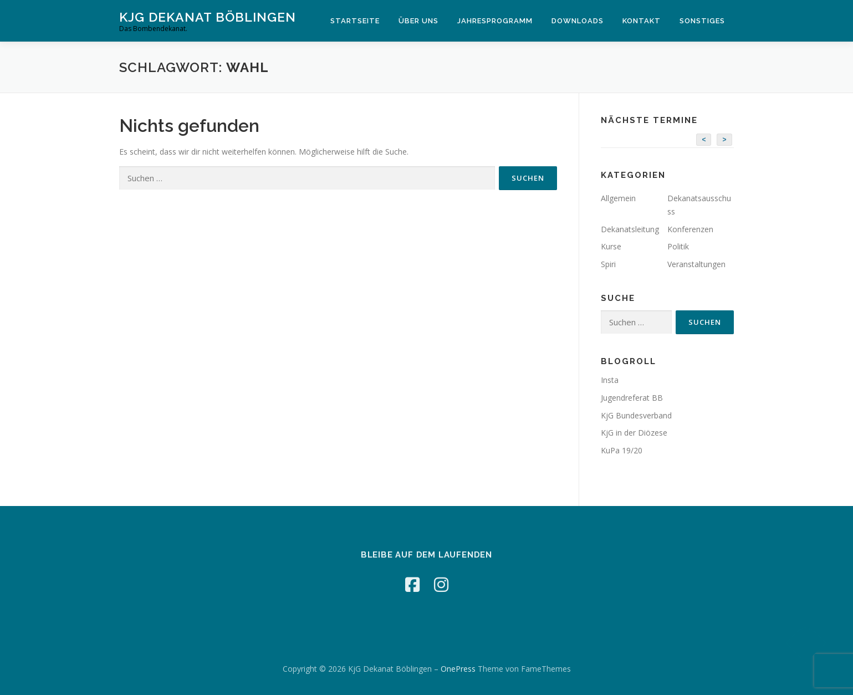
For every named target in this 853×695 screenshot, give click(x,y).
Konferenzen (690, 229)
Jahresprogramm (495, 21)
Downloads (577, 21)
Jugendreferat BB (632, 397)
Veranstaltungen (696, 264)
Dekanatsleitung (630, 229)
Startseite (355, 21)
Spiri (608, 264)
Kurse (611, 246)
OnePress (458, 668)
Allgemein (618, 198)
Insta (610, 380)
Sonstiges (702, 21)
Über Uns (418, 21)
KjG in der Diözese (634, 432)
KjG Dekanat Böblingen (207, 16)
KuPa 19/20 (621, 450)
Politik (678, 246)
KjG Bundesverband (636, 415)
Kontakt (641, 21)
